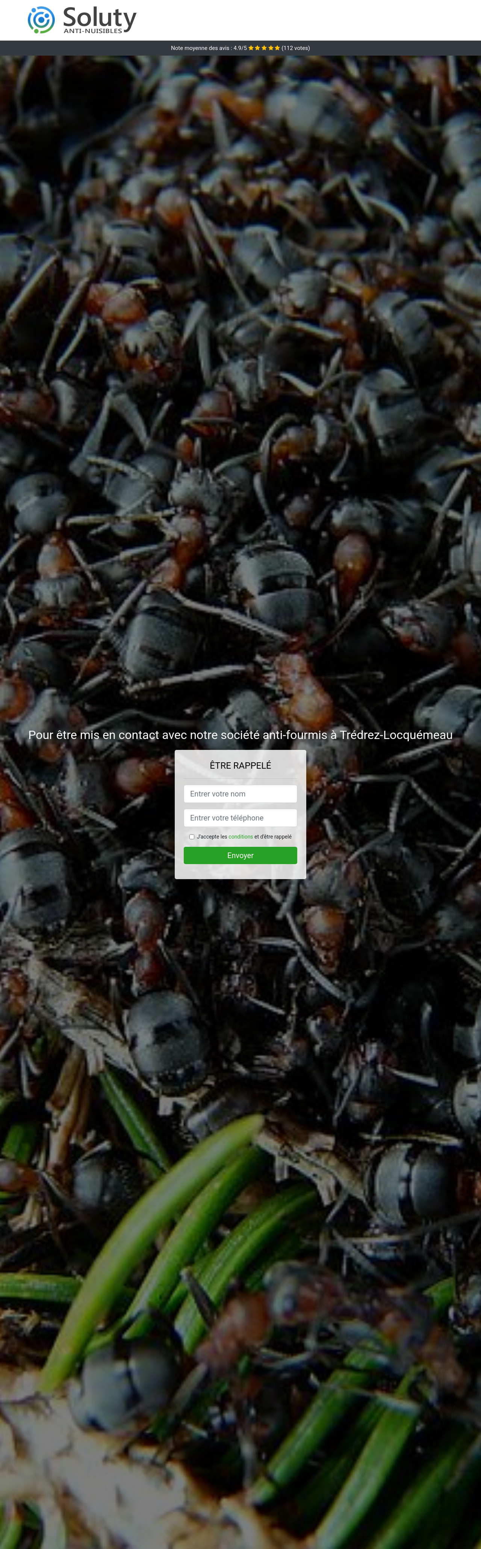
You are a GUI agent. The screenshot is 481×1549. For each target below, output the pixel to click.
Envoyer (240, 855)
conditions (240, 837)
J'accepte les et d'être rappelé (244, 837)
